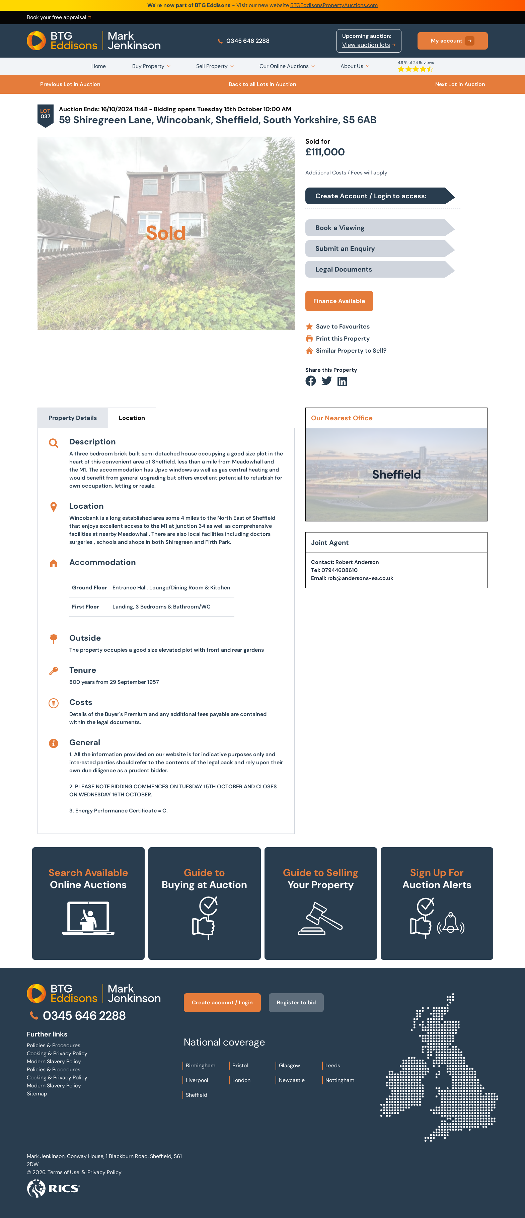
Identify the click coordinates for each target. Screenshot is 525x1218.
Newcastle (292, 1080)
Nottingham (339, 1080)
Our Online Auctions (284, 66)
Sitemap (37, 1093)
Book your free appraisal (59, 17)
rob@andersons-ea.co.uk (360, 578)
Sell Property (212, 66)
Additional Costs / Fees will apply (346, 172)
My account (452, 41)
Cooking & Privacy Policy (57, 1053)
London (241, 1080)
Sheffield (196, 1094)
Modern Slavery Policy (54, 1061)
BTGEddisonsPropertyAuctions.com (334, 5)
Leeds (332, 1065)
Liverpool (197, 1080)
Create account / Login (222, 1002)
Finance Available (339, 301)
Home (98, 66)
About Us (352, 66)
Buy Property (148, 66)
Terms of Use (63, 1172)
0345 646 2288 (243, 41)
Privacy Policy (104, 1172)
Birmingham (200, 1065)
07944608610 (339, 570)
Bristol (240, 1065)
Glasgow (289, 1065)
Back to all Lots (262, 84)
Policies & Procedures (53, 1045)
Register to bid (296, 1002)
